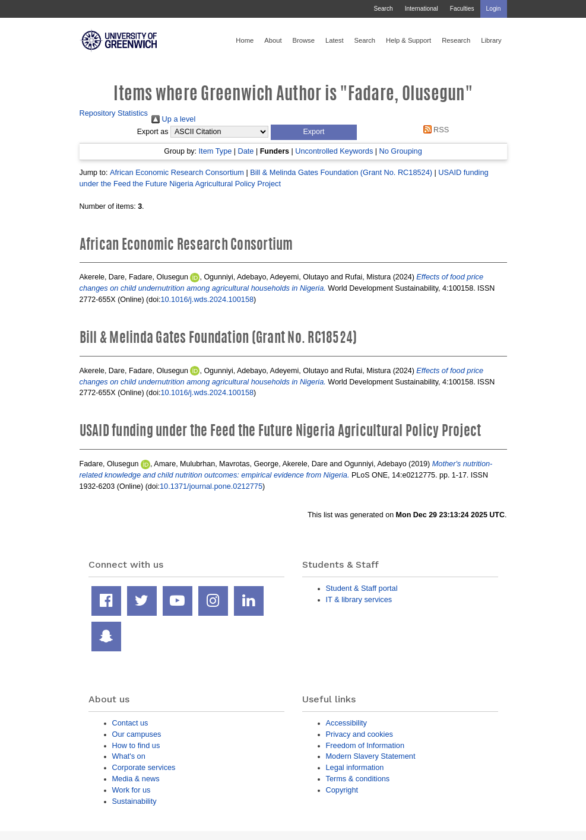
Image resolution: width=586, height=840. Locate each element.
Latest (334, 40)
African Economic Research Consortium (177, 172)
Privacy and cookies (359, 734)
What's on (128, 756)
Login (493, 8)
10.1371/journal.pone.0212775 (211, 486)
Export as (153, 132)
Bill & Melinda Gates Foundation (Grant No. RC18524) (341, 172)
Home (245, 40)
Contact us (130, 722)
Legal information (355, 767)
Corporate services (144, 767)
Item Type (215, 151)
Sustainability (134, 801)
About (272, 40)
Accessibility (346, 722)
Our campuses (136, 734)
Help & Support (408, 40)
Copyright (342, 789)
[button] (314, 132)
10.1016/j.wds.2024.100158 (207, 299)
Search (382, 8)
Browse (304, 40)
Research (456, 40)
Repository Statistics (114, 113)
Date (246, 151)
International (421, 8)
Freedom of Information (365, 745)
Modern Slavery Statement (371, 756)
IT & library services (359, 599)
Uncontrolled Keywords (334, 151)
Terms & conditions (358, 778)
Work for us (131, 789)
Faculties (462, 8)
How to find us (136, 745)
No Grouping (400, 151)
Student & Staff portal (362, 588)
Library (491, 40)
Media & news (136, 778)
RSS (434, 129)
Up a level (173, 118)
